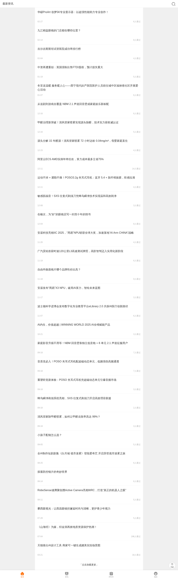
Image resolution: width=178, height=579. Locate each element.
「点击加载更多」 (89, 564)
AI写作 (111, 575)
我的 (156, 575)
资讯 (67, 575)
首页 (22, 575)
